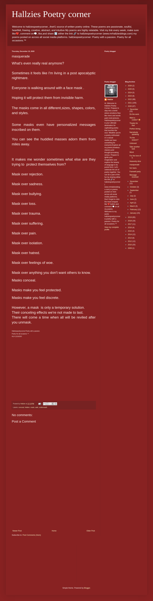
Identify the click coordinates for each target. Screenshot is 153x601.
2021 (130, 103)
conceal (21, 407)
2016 (130, 228)
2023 (130, 96)
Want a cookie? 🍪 (134, 119)
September (134, 190)
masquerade (134, 165)
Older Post (91, 531)
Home (54, 531)
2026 (130, 86)
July (132, 196)
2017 (130, 224)
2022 (130, 99)
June (132, 199)
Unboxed (133, 143)
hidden (27, 407)
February (133, 209)
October (133, 187)
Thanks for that (133, 124)
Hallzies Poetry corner (51, 14)
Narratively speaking (134, 133)
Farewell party (134, 172)
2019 (130, 217)
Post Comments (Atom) (32, 535)
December (134, 109)
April (132, 203)
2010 (130, 245)
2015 (130, 231)
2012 (130, 241)
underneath (43, 407)
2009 (130, 248)
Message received (133, 176)
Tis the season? (133, 139)
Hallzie (110, 99)
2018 (130, 221)
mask (32, 407)
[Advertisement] (53, 508)
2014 (130, 234)
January (133, 213)
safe (36, 407)
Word (131, 152)
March (132, 206)
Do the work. (134, 114)
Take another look (134, 148)
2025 (130, 89)
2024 (130, 93)
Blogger (87, 588)
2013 (130, 238)
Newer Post (17, 531)
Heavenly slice (135, 161)
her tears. (133, 168)
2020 (130, 106)
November (134, 181)
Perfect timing (134, 129)
